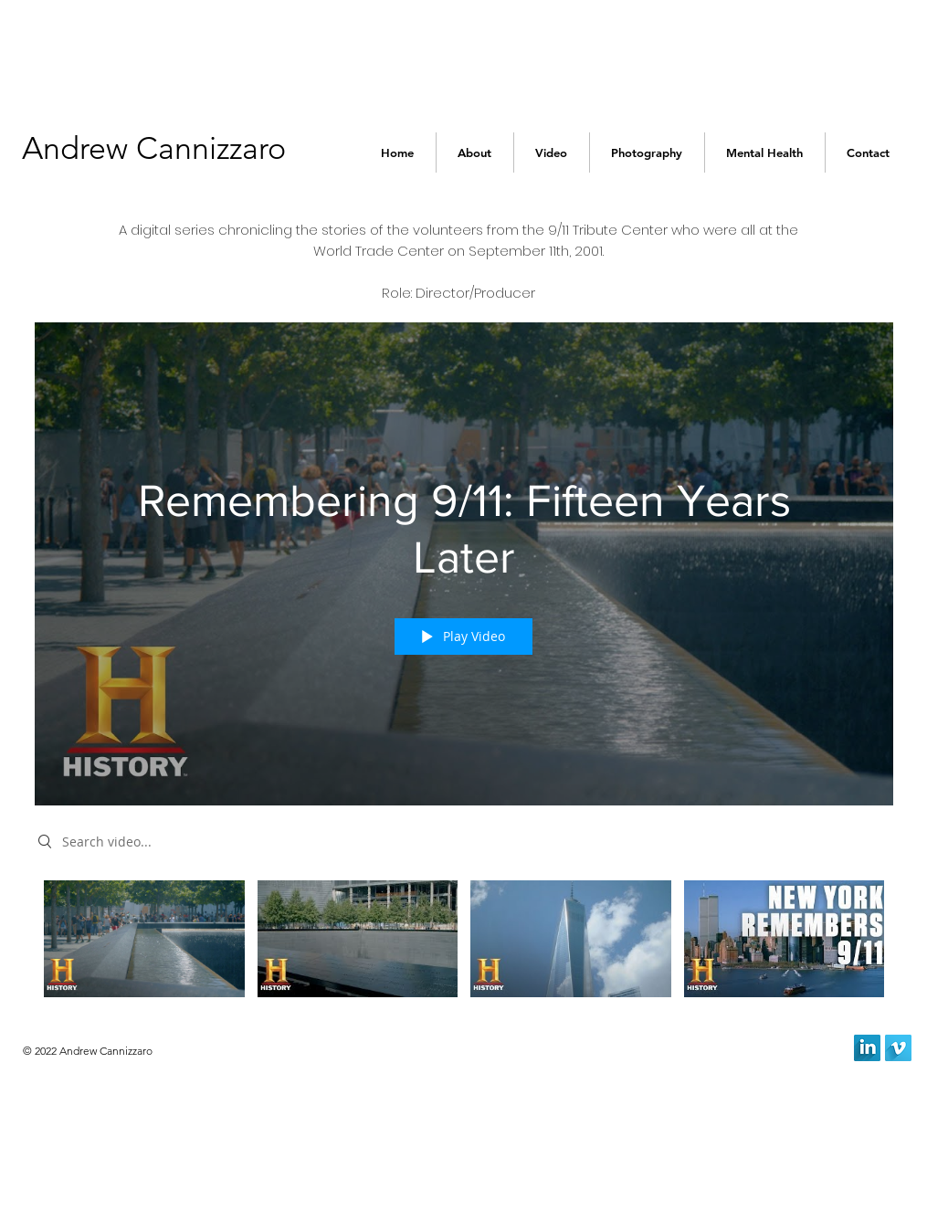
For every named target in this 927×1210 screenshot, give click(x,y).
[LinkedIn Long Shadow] (867, 1048)
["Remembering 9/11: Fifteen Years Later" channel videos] (464, 943)
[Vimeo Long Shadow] (898, 1048)
